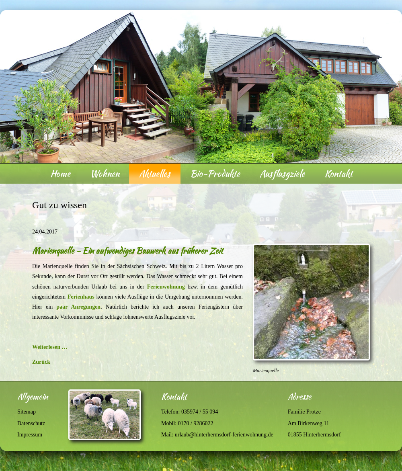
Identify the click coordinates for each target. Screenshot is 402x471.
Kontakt (338, 174)
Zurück (41, 362)
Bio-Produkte (215, 174)
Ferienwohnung (166, 287)
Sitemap (26, 412)
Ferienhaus (81, 297)
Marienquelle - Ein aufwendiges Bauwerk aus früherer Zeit (127, 250)
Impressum (29, 435)
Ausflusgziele (282, 174)
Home (60, 174)
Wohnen (104, 174)
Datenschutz (31, 423)
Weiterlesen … (49, 347)
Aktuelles (154, 174)
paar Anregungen (78, 307)
